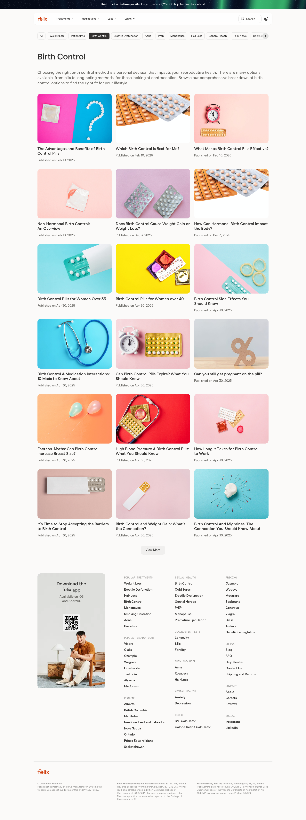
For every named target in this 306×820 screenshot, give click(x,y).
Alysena (130, 680)
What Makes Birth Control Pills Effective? (231, 149)
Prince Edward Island (139, 740)
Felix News (239, 36)
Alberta (130, 704)
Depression (260, 36)
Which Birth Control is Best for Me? (147, 149)
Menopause (177, 36)
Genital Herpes (186, 601)
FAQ (229, 655)
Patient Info (78, 36)
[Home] (42, 19)
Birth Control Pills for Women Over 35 (71, 299)
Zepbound (234, 601)
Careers (232, 698)
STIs (178, 643)
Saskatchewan (135, 746)
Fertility (181, 649)
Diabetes (131, 626)
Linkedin (232, 727)
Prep (161, 36)
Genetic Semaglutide (241, 632)
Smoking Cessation (138, 614)
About (231, 691)
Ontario (130, 734)
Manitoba (131, 716)
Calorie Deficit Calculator (194, 727)
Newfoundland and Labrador (145, 722)
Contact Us (234, 668)
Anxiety (181, 697)
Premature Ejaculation (191, 620)
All (41, 36)
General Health (218, 36)
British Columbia (136, 710)
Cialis (128, 649)
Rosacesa (182, 673)
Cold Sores (183, 589)
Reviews (232, 704)
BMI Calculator (186, 721)
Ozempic (131, 655)
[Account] (266, 18)
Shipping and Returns (241, 674)
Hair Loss (196, 36)
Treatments (65, 18)
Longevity (182, 637)
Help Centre (235, 662)
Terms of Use (71, 790)
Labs (112, 18)
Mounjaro (233, 595)
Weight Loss (57, 36)
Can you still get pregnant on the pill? (228, 374)
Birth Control (99, 36)
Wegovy (130, 662)
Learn (130, 18)
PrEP (179, 607)
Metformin (132, 686)
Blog (230, 649)
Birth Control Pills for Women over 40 (150, 299)
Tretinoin (131, 674)
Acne (148, 36)
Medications (91, 18)
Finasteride (132, 668)
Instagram (233, 721)
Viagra (129, 643)
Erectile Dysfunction (126, 36)
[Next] (265, 36)
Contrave (233, 607)
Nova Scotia (133, 728)
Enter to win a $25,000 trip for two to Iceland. (153, 4)
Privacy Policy (90, 790)
